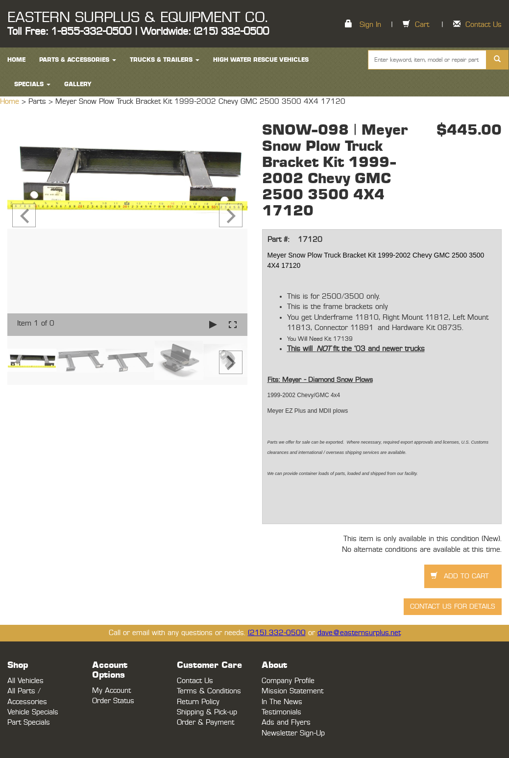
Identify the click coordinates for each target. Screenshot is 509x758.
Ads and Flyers (286, 722)
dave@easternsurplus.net (359, 633)
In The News (282, 702)
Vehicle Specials (32, 712)
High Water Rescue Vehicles (261, 60)
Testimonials (281, 712)
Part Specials (28, 722)
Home (11, 101)
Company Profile (288, 681)
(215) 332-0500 (277, 633)
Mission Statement (292, 691)
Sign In (370, 24)
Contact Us (483, 24)
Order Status (113, 701)
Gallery (78, 84)
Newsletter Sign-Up (293, 733)
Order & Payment (205, 722)
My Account (111, 690)
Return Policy (198, 702)
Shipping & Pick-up (207, 712)
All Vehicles (25, 681)
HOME (16, 60)
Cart (422, 24)
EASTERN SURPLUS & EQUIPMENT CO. (137, 17)
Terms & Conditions (209, 691)
